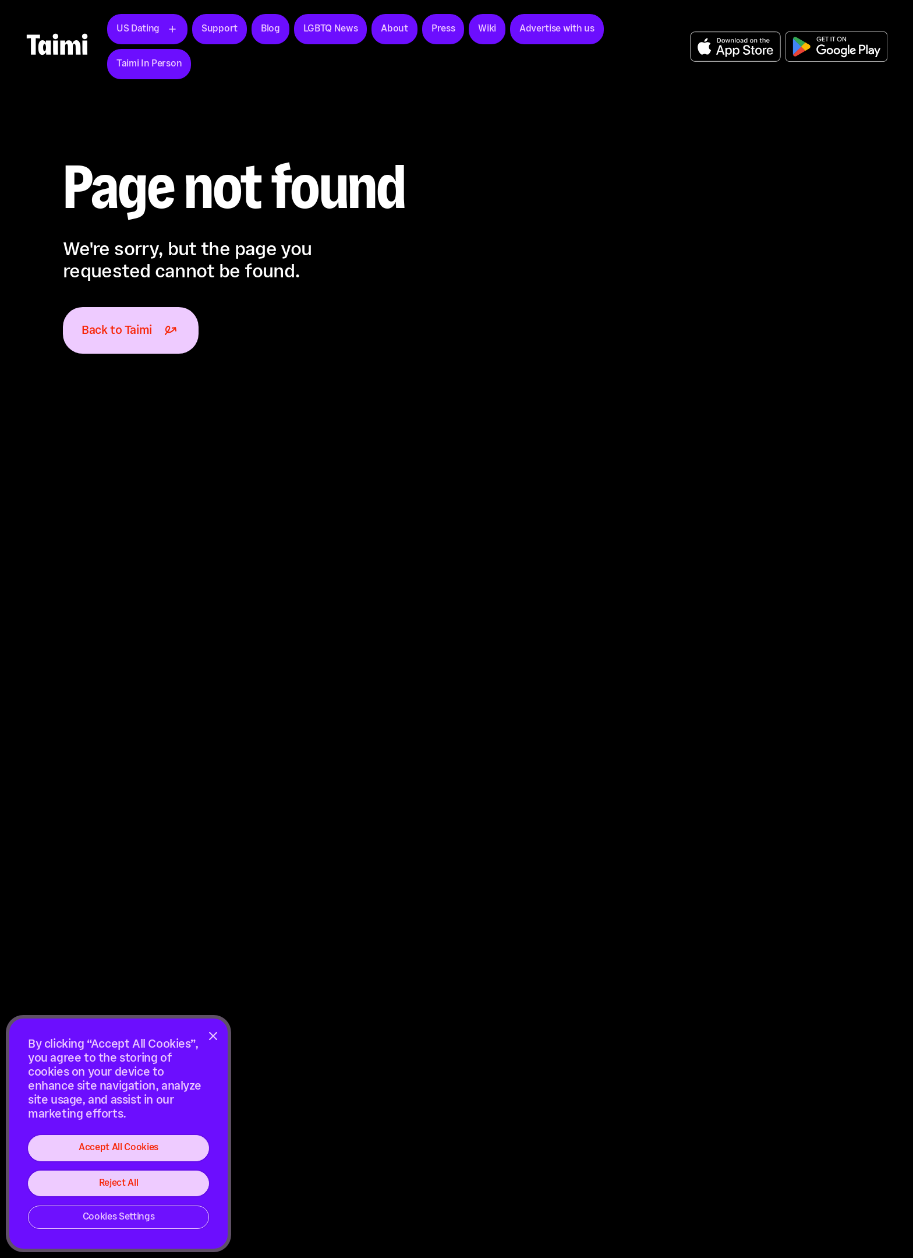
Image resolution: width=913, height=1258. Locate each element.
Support (219, 28)
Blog (270, 28)
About (394, 28)
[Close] (213, 1036)
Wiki (487, 28)
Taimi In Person (149, 63)
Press (443, 28)
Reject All (119, 1183)
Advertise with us (556, 28)
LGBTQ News (330, 28)
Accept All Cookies (118, 1147)
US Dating (138, 28)
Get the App (735, 46)
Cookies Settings (119, 1216)
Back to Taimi (131, 330)
